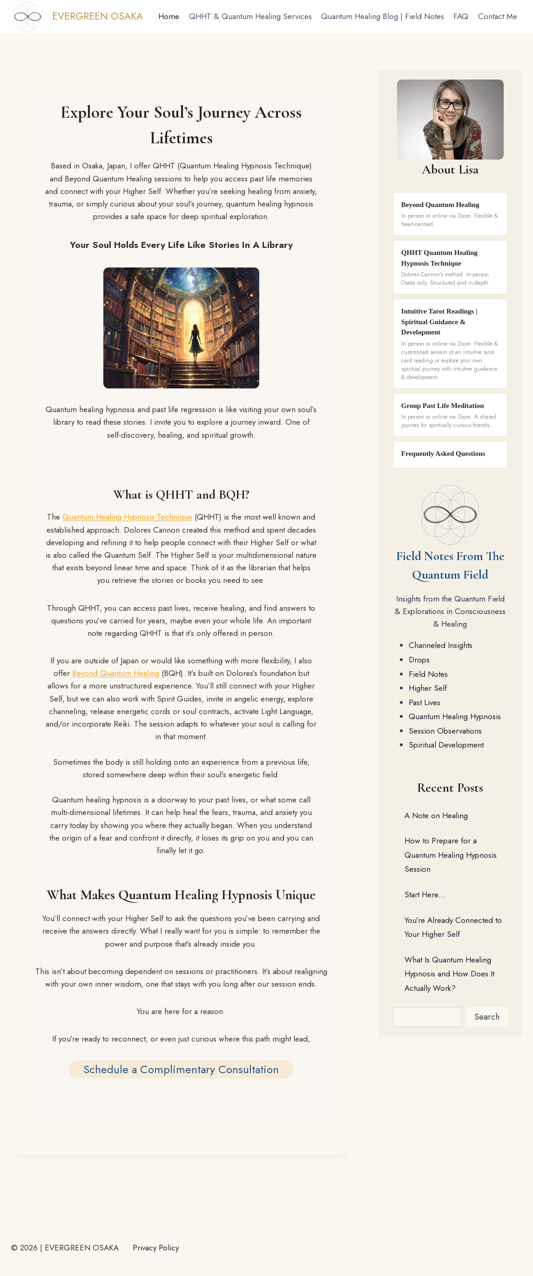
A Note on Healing (436, 815)
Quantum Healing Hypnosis (455, 716)
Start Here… (425, 894)
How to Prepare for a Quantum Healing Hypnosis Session (451, 855)
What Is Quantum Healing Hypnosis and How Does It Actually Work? (449, 974)
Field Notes (428, 674)
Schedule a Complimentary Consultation (181, 1069)
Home (168, 16)
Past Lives (424, 702)
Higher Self (428, 688)
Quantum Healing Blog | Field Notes (382, 16)
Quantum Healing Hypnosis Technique (127, 516)
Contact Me (497, 16)
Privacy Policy (156, 1247)
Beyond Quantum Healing (117, 673)
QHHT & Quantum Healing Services (250, 16)
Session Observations (445, 730)
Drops (419, 659)
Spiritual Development (446, 744)
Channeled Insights (440, 645)
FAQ (460, 16)
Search (486, 1017)
